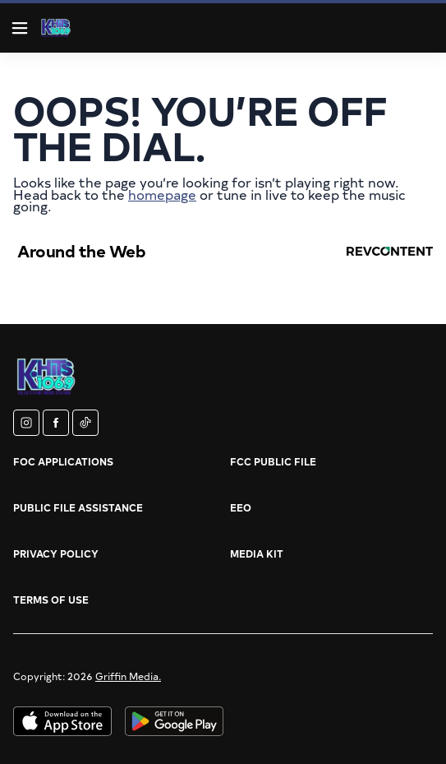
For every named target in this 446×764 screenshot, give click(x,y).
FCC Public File (273, 461)
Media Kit (256, 553)
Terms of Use (51, 599)
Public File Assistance (78, 507)
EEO (240, 507)
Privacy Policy (56, 553)
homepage (162, 194)
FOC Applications (63, 461)
